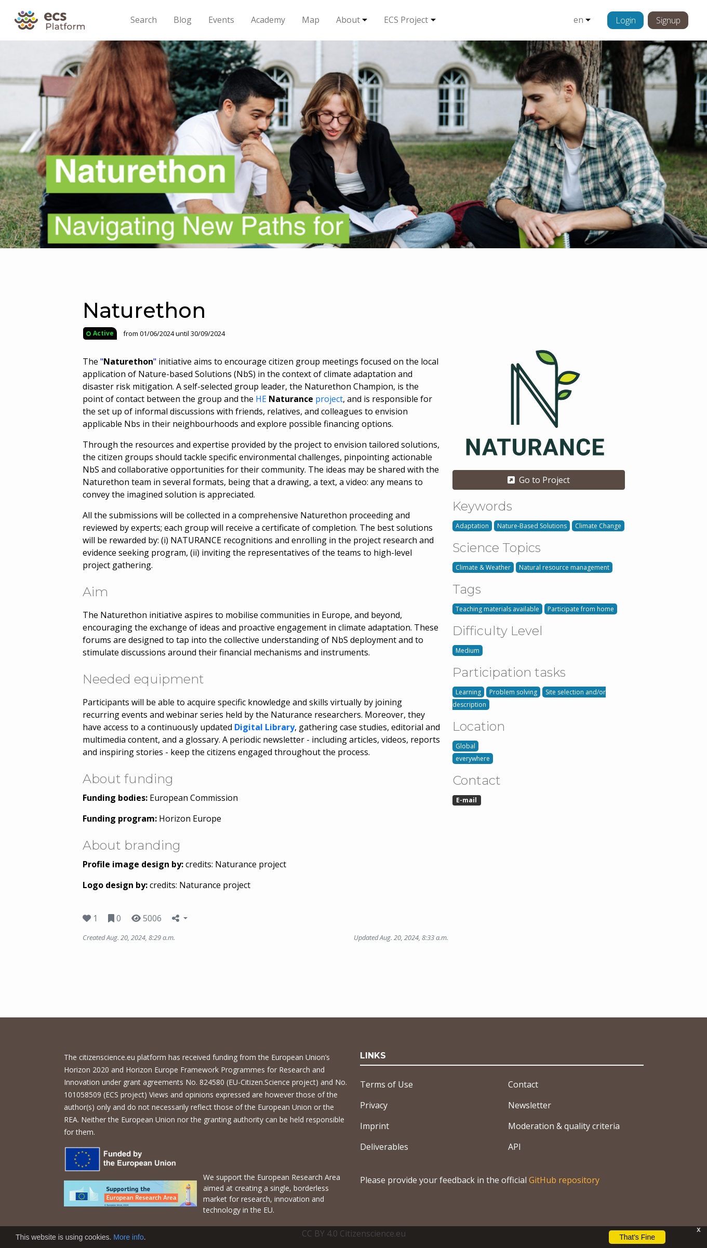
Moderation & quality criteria (564, 1126)
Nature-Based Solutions (532, 525)
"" (128, 361)
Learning (468, 692)
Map (310, 19)
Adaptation (472, 525)
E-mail (466, 800)
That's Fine (637, 1237)
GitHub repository (564, 1180)
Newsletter (529, 1105)
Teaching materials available (497, 609)
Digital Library (264, 727)
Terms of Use (386, 1084)
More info (128, 1237)
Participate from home (581, 609)
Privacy (374, 1105)
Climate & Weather (483, 567)
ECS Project (406, 19)
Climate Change (598, 525)
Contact (523, 1084)
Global (465, 746)
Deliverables (384, 1146)
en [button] (578, 19)
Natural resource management (564, 567)
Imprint (374, 1126)
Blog (183, 19)
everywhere (473, 758)
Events (221, 19)
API (514, 1146)
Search (143, 19)
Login (626, 20)
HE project (299, 399)
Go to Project (539, 480)
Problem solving (513, 692)
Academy (268, 19)
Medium (467, 650)
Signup (668, 20)
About (348, 19)
